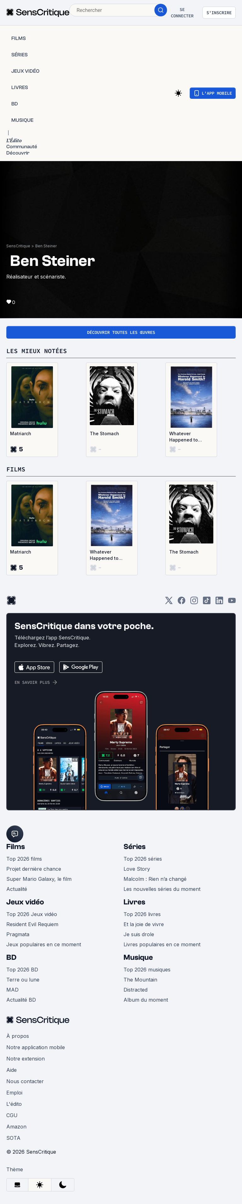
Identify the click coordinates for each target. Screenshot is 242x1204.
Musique (138, 957)
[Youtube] (232, 602)
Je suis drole (139, 934)
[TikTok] (206, 602)
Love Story (137, 869)
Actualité (16, 889)
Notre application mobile (35, 1047)
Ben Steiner (46, 246)
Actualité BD (21, 1000)
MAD (12, 990)
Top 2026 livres (142, 914)
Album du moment (146, 1000)
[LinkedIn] (219, 602)
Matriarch (20, 433)
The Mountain (140, 979)
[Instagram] (194, 602)
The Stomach (104, 433)
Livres (134, 902)
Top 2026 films (24, 859)
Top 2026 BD (22, 969)
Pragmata (17, 934)
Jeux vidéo (25, 902)
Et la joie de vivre (144, 924)
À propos (17, 1036)
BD (11, 957)
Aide (11, 1070)
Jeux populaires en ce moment (43, 944)
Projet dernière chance (33, 869)
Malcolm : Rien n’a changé (155, 879)
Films (15, 846)
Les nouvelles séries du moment (162, 889)
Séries (135, 846)
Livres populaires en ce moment (162, 944)
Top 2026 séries (143, 859)
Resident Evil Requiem (32, 924)
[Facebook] (181, 602)
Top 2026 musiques (147, 969)
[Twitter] (169, 602)
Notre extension (25, 1058)
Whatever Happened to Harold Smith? (184, 437)
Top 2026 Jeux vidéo (31, 914)
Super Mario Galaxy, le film (39, 879)
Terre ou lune (22, 979)
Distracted (135, 990)
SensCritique (18, 246)
